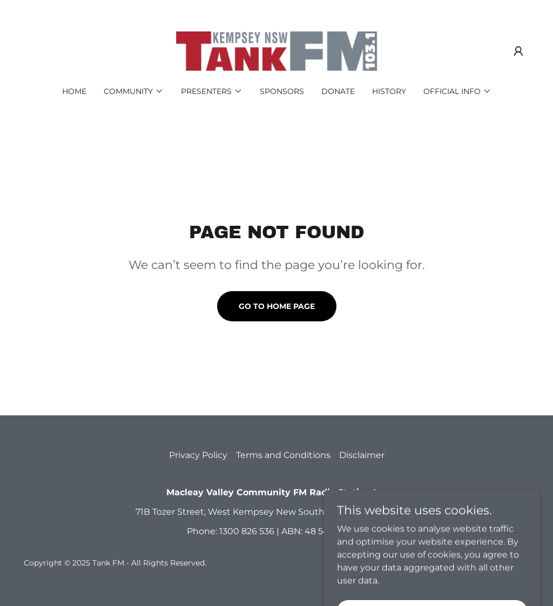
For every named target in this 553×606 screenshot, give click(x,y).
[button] (518, 51)
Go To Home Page (277, 306)
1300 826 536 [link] (246, 531)
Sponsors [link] (282, 91)
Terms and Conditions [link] (283, 455)
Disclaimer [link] (362, 455)
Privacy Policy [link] (198, 455)
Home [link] (74, 91)
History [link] (389, 91)
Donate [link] (338, 91)
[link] (276, 50)
